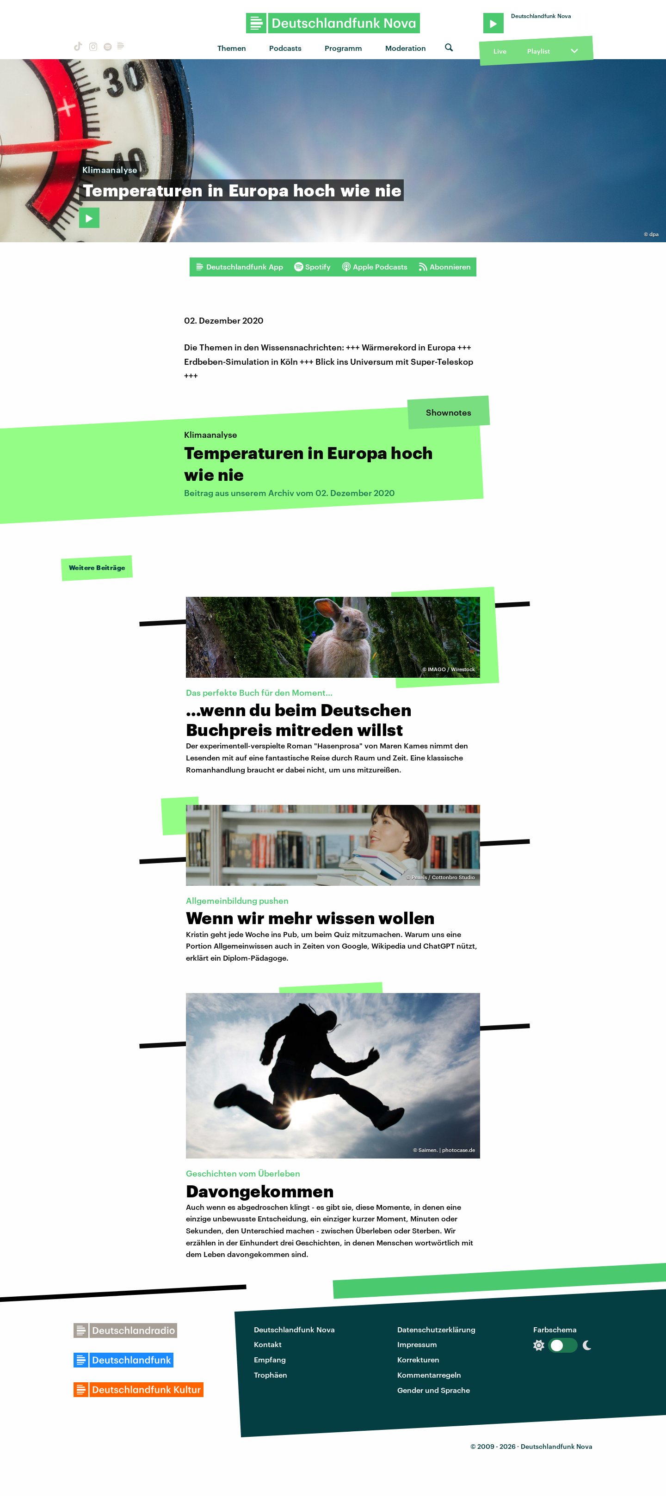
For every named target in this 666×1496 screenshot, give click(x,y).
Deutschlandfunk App (239, 266)
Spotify (312, 266)
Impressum (417, 1344)
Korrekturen (418, 1359)
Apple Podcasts (374, 266)
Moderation (405, 47)
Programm (343, 47)
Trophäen (270, 1374)
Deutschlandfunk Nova (294, 1329)
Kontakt (268, 1344)
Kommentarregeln (429, 1374)
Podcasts (285, 47)
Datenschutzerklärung (436, 1329)
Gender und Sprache (433, 1390)
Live (499, 51)
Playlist (538, 51)
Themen (231, 47)
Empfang (270, 1359)
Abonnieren (445, 266)
